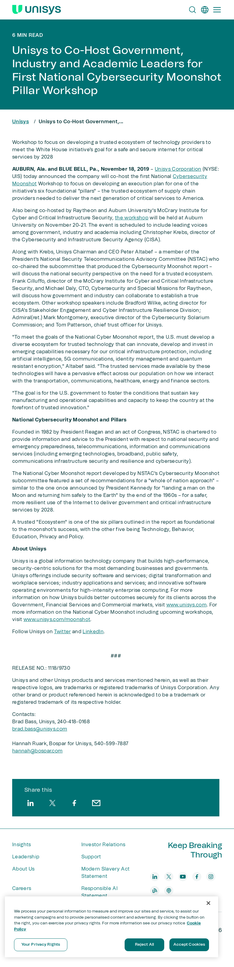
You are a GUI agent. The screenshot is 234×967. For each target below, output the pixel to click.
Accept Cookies (189, 945)
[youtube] (182, 876)
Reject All (144, 945)
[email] (96, 803)
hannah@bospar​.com (37, 751)
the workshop (131, 217)
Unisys (20, 121)
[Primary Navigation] (217, 10)
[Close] (208, 903)
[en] (205, 10)
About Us (23, 869)
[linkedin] (30, 803)
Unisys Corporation (178, 169)
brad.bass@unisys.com (39, 729)
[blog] (154, 890)
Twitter (62, 631)
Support (91, 856)
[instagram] (210, 876)
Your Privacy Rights (40, 945)
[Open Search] (192, 10)
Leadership (25, 856)
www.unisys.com (186, 604)
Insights (21, 844)
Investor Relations (103, 844)
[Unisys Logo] (36, 10)
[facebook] (74, 803)
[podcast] (168, 890)
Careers (21, 888)
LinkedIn (93, 631)
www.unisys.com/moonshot (56, 619)
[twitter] (52, 803)
